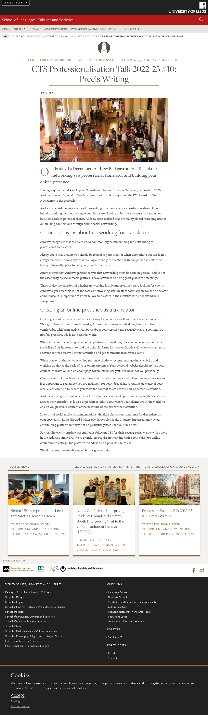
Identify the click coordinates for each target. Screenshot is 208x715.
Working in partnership (88, 29)
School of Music (14, 627)
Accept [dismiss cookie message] (17, 695)
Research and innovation (48, 29)
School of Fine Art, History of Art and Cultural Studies (35, 608)
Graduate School (117, 598)
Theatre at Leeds (117, 617)
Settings (16, 701)
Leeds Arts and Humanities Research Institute (133, 603)
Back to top (12, 560)
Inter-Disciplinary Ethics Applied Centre (27, 647)
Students (113, 659)
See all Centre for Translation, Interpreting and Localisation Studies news (135, 466)
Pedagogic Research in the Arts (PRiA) (129, 612)
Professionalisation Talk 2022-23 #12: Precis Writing (167, 513)
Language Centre (118, 593)
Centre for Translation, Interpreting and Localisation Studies (54, 36)
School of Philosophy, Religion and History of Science (34, 637)
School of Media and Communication (25, 622)
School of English (14, 603)
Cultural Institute (117, 608)
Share (49, 93)
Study (18, 29)
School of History (14, 612)
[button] (201, 20)
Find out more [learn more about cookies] (20, 706)
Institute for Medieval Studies (21, 642)
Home (6, 29)
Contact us (132, 29)
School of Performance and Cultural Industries (31, 632)
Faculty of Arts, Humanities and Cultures (28, 593)
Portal (111, 654)
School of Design (14, 598)
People (114, 29)
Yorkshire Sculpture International (126, 622)
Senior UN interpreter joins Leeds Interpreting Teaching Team (37, 513)
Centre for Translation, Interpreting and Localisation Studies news (83, 60)
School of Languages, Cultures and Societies (38, 19)
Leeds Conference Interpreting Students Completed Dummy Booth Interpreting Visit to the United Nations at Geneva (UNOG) (101, 521)
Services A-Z (115, 638)
